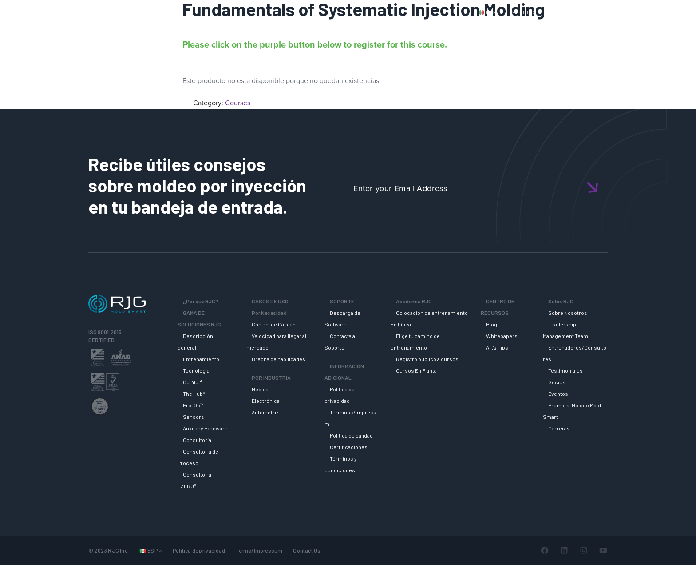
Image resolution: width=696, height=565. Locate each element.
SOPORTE (438, 28)
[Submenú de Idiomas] (160, 550)
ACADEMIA (488, 28)
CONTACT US (574, 12)
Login (621, 12)
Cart (647, 12)
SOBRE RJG (631, 28)
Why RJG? (287, 28)
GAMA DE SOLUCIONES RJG (363, 28)
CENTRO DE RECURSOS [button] (559, 28)
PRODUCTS (527, 12)
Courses (237, 103)
